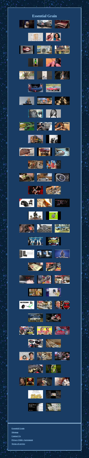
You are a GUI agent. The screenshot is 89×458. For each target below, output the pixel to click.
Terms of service (18, 444)
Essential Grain (18, 428)
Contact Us (16, 436)
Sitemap (15, 432)
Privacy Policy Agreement (22, 440)
